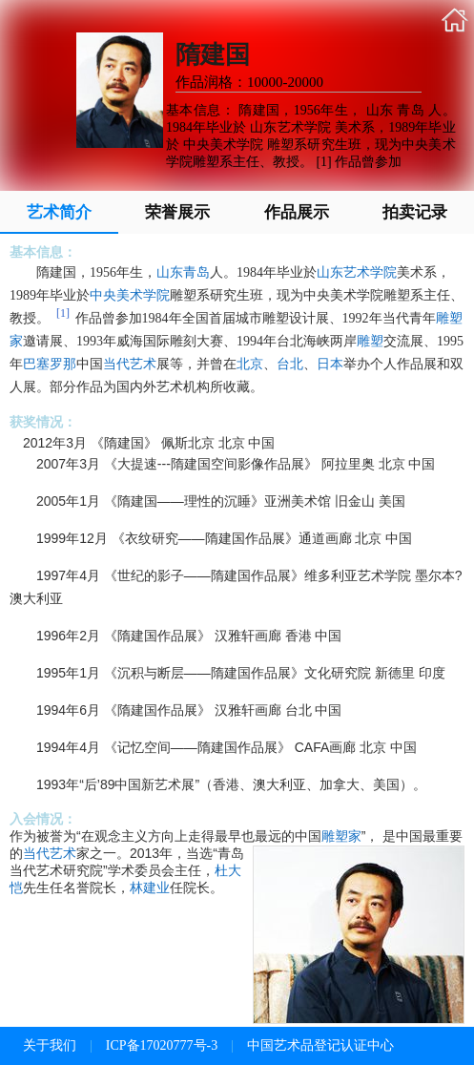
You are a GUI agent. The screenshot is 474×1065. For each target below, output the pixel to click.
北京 (250, 364)
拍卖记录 (414, 212)
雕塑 (370, 341)
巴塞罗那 (49, 364)
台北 (290, 364)
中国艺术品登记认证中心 (320, 1045)
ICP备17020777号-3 (161, 1045)
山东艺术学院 (357, 272)
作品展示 (296, 212)
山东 (169, 272)
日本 (330, 364)
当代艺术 (129, 364)
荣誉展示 (177, 212)
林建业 (150, 887)
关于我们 (49, 1045)
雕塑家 (341, 836)
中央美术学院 (130, 295)
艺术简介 (59, 212)
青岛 (196, 272)
